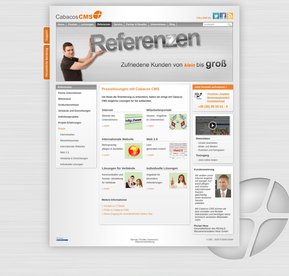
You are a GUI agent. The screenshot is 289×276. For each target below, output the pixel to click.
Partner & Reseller (136, 24)
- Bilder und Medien (207, 146)
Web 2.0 (64, 152)
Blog (172, 24)
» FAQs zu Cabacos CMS (115, 210)
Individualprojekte (68, 116)
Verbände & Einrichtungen (74, 158)
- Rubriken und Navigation (210, 150)
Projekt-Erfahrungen (69, 122)
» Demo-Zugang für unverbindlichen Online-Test (127, 214)
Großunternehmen (68, 105)
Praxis (61, 128)
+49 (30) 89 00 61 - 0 (213, 106)
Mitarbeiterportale (69, 140)
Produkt (72, 24)
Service (118, 24)
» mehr (105, 126)
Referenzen (103, 24)
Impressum (152, 240)
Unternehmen (158, 24)
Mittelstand (64, 99)
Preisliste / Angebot (218, 94)
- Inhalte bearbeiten (207, 143)
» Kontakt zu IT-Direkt (113, 206)
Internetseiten (67, 134)
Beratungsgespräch (218, 97)
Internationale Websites (72, 146)
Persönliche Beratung (46, 62)
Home (61, 24)
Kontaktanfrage (216, 101)
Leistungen (87, 24)
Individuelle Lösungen (71, 164)
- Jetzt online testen (207, 160)
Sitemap (134, 240)
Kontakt (142, 240)
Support (46, 35)
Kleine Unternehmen (69, 93)
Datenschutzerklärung (144, 242)
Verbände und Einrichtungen (74, 110)
